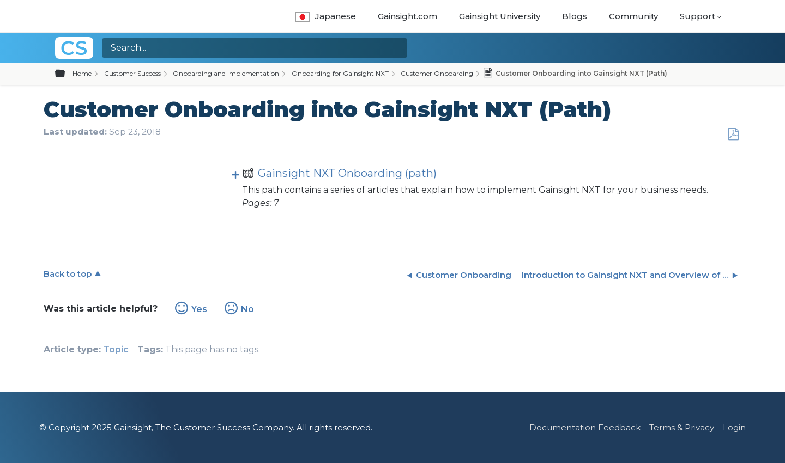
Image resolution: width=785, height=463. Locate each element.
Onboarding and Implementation (226, 73)
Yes (199, 309)
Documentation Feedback (585, 427)
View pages (235, 173)
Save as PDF (733, 134)
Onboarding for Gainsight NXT (340, 73)
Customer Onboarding (437, 73)
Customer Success (132, 73)
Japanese (325, 16)
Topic (116, 349)
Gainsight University (499, 16)
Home (82, 73)
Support (697, 16)
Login (734, 427)
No (247, 309)
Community (633, 16)
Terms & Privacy (681, 427)
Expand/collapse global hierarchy (66, 74)
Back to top (68, 274)
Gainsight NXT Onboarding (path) (339, 174)
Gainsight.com (407, 16)
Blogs (574, 16)
